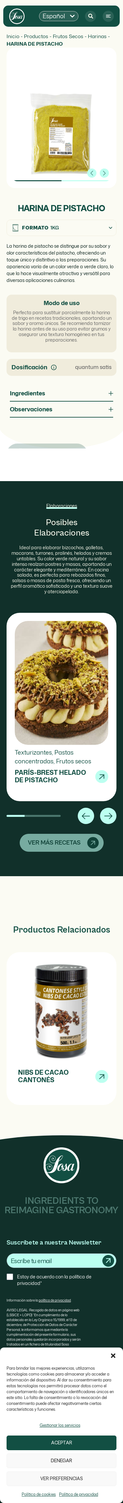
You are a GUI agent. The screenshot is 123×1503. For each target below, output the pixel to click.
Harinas (97, 36)
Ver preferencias (61, 1478)
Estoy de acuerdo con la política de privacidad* (54, 1280)
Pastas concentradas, (44, 756)
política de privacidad (55, 1300)
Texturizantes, (34, 752)
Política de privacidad (78, 1494)
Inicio (13, 36)
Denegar (61, 1461)
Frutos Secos (68, 36)
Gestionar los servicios (60, 1425)
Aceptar (61, 1443)
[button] (113, 1355)
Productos (36, 36)
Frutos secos (73, 761)
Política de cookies (39, 1494)
